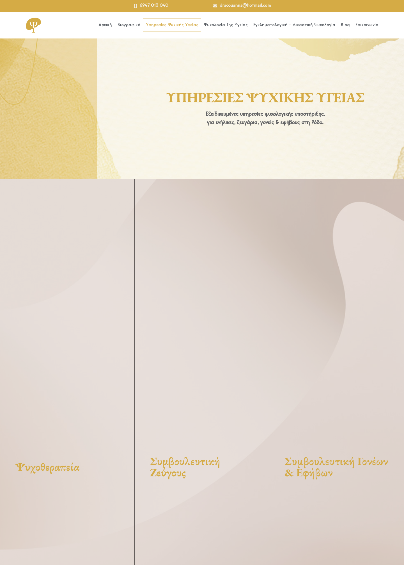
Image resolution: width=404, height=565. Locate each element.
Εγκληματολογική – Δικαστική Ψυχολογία (294, 25)
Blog (345, 25)
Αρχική (105, 25)
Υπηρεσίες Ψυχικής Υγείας (172, 25)
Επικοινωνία (366, 25)
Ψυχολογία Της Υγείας (226, 25)
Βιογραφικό (129, 25)
